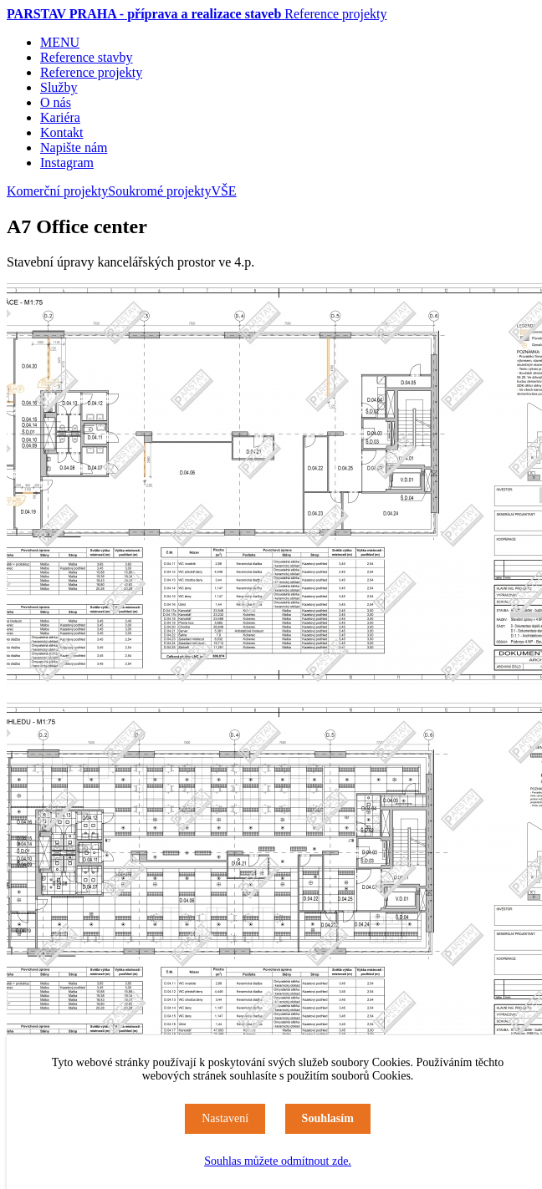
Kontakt (62, 132)
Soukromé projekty (159, 191)
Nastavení (225, 1118)
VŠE (223, 191)
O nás (55, 102)
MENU (59, 42)
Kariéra (60, 117)
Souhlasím (328, 1118)
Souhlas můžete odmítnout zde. (277, 1161)
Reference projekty (335, 14)
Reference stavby (86, 57)
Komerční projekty (57, 191)
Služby (58, 87)
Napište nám (73, 147)
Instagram (67, 162)
